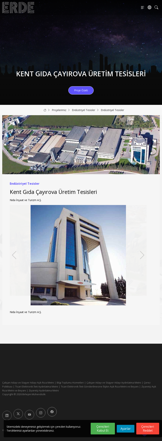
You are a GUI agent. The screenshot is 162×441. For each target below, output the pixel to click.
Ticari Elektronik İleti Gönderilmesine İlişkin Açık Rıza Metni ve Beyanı (100, 386)
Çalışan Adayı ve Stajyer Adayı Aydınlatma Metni (114, 382)
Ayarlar (126, 429)
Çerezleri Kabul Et (102, 428)
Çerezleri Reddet (147, 428)
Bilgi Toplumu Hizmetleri (70, 382)
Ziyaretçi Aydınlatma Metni (44, 390)
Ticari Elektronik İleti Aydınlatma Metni (36, 386)
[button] (142, 255)
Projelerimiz (59, 110)
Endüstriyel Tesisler (83, 110)
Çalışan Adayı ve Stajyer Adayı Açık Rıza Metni (28, 382)
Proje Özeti (81, 90)
